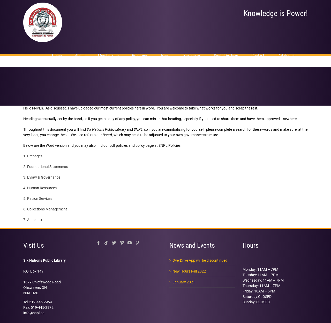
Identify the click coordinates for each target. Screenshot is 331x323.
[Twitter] (114, 243)
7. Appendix (32, 220)
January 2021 (183, 282)
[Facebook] (98, 243)
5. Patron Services (37, 198)
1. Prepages (32, 156)
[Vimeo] (122, 243)
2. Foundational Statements (45, 167)
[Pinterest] (137, 243)
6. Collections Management (45, 209)
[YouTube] (129, 243)
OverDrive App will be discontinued (199, 260)
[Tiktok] (106, 243)
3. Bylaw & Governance (41, 177)
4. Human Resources (40, 188)
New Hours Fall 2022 (189, 271)
